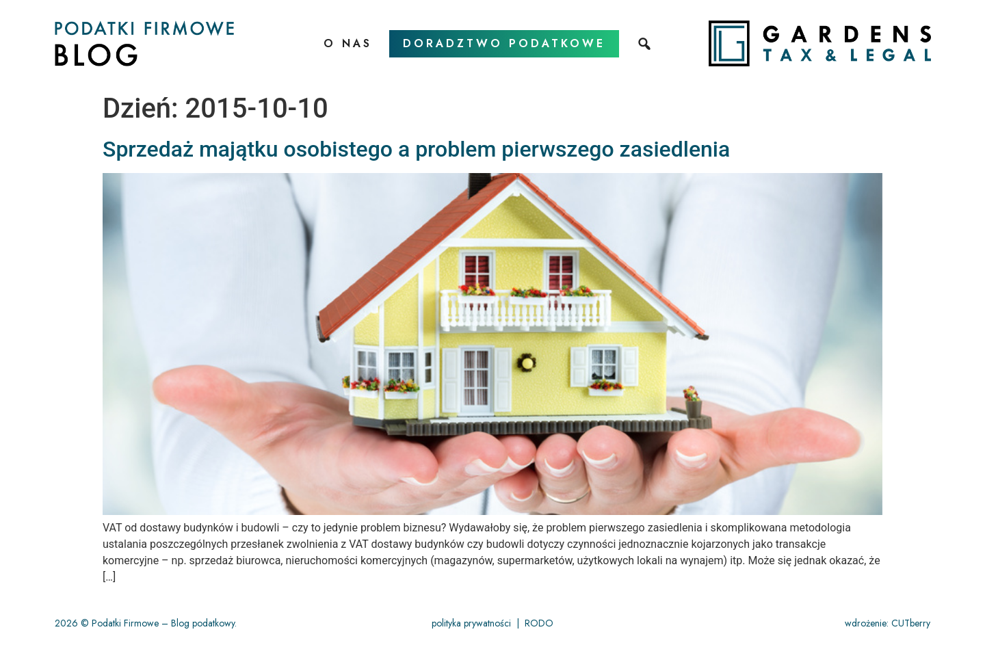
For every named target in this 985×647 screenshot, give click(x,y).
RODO (539, 623)
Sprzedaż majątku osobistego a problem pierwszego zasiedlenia (416, 149)
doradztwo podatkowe (504, 43)
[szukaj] (645, 43)
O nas (348, 43)
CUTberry (910, 623)
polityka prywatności (471, 623)
